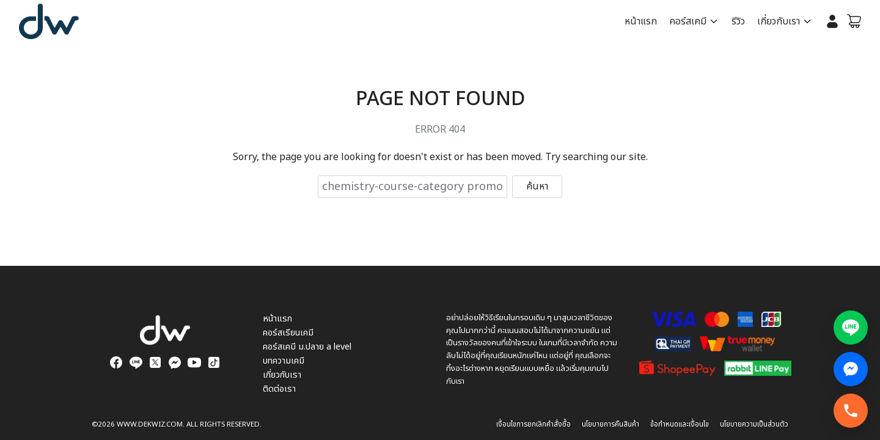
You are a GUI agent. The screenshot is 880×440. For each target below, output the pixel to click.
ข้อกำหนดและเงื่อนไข (679, 424)
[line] (135, 362)
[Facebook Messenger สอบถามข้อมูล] (851, 369)
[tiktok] (214, 362)
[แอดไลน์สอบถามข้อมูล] (851, 327)
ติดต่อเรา (279, 389)
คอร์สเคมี (689, 21)
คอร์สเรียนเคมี (288, 332)
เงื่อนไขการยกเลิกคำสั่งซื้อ (533, 424)
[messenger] (174, 362)
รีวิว (739, 21)
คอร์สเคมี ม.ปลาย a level (307, 346)
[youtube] (194, 362)
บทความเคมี (283, 360)
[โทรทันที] (851, 411)
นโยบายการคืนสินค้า (610, 424)
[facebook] (116, 362)
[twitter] (155, 362)
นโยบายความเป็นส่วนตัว (754, 424)
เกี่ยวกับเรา (779, 21)
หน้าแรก (642, 21)
